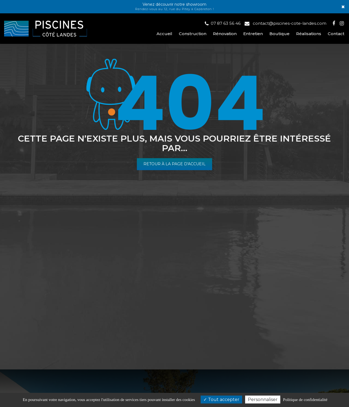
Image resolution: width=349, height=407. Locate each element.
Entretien (253, 33)
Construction (192, 33)
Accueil (164, 33)
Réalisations (308, 33)
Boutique (279, 33)
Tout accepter (221, 399)
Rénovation (225, 33)
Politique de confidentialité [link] (305, 399)
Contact (336, 33)
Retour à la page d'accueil (174, 163)
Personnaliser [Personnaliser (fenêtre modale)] (263, 399)
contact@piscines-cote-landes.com (285, 23)
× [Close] (343, 7)
